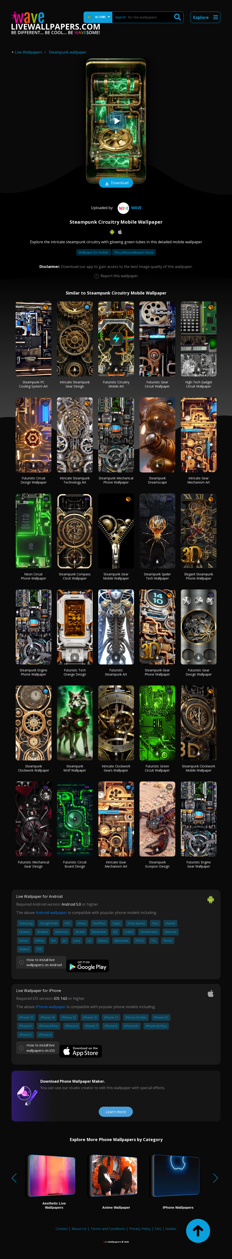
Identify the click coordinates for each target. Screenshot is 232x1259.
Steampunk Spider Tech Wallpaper (157, 576)
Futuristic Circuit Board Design (75, 864)
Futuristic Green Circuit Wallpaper (157, 768)
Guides (170, 1228)
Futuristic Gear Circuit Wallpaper (157, 384)
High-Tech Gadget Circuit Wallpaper (198, 384)
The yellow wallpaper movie (133, 252)
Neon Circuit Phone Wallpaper (33, 576)
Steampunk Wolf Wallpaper (74, 768)
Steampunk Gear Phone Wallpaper (157, 672)
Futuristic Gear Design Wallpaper (199, 672)
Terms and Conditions (107, 1228)
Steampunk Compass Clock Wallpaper (75, 576)
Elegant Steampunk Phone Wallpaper (198, 576)
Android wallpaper (51, 912)
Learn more (116, 1111)
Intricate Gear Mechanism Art (198, 480)
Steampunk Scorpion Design (157, 864)
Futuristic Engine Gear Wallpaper (198, 864)
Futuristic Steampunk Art (116, 672)
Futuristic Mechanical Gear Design (33, 864)
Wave (128, 207)
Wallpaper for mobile (94, 252)
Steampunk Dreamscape (157, 480)
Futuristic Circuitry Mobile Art (116, 384)
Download (116, 183)
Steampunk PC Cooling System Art (33, 384)
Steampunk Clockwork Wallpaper (33, 768)
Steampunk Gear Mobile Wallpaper (116, 576)
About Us (79, 1228)
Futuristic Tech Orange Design (75, 672)
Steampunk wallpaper (68, 52)
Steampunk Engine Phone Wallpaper (33, 672)
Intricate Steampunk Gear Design (75, 384)
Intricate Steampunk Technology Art (75, 480)
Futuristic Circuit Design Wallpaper (34, 480)
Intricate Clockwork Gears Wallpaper (116, 768)
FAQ (158, 1228)
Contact (62, 1228)
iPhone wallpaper (51, 1006)
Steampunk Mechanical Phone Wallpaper (116, 480)
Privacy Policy (140, 1228)
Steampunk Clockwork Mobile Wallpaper (198, 768)
